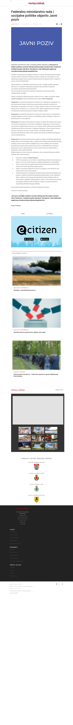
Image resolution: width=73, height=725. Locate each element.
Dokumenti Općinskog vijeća (17, 561)
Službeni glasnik (14, 555)
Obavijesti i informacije (21, 287)
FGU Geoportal (13, 576)
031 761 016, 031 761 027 (16, 584)
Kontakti (12, 573)
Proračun (12, 549)
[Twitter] (59, 584)
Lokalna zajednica (19, 372)
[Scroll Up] (59, 390)
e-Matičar (12, 567)
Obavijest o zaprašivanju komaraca (24, 290)
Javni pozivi (15, 24)
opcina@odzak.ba (29, 586)
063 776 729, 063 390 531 (16, 586)
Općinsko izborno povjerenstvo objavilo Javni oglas (30, 332)
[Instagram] (62, 584)
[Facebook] (56, 584)
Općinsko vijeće (13, 534)
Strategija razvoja (14, 558)
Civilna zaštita (13, 540)
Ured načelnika (13, 531)
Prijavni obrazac (33, 158)
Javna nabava (13, 552)
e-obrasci (12, 570)
